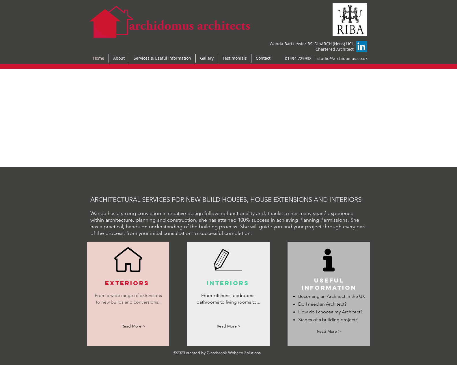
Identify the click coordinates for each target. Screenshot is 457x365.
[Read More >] (133, 326)
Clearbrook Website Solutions (234, 352)
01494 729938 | (301, 58)
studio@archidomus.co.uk (342, 58)
